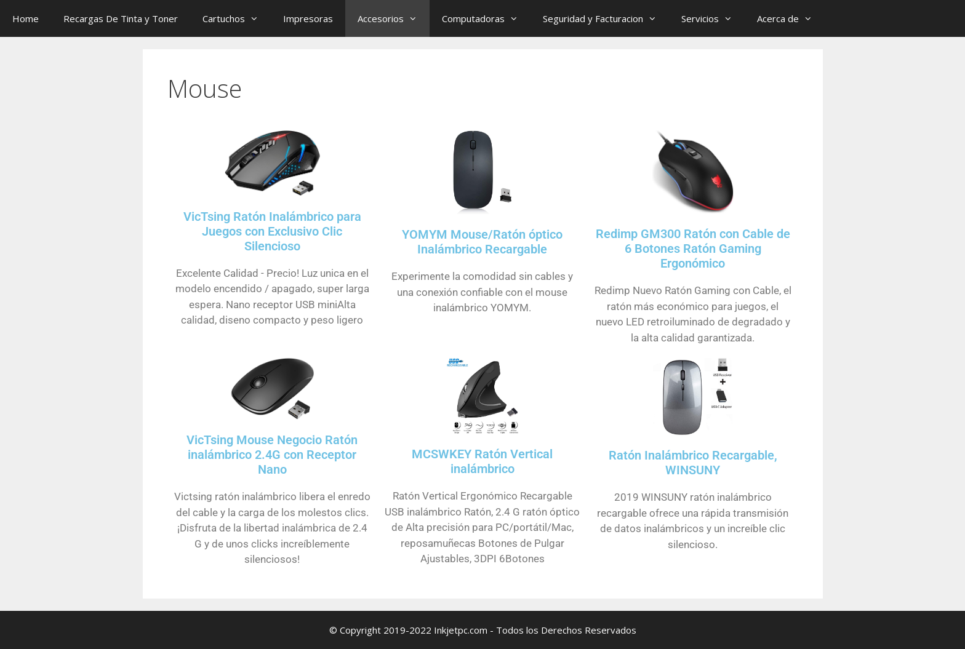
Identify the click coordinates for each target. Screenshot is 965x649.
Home (25, 18)
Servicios (713, 18)
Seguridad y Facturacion (606, 18)
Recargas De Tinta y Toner (120, 18)
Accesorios (394, 18)
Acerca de (791, 18)
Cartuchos (236, 18)
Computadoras (486, 18)
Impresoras (308, 18)
